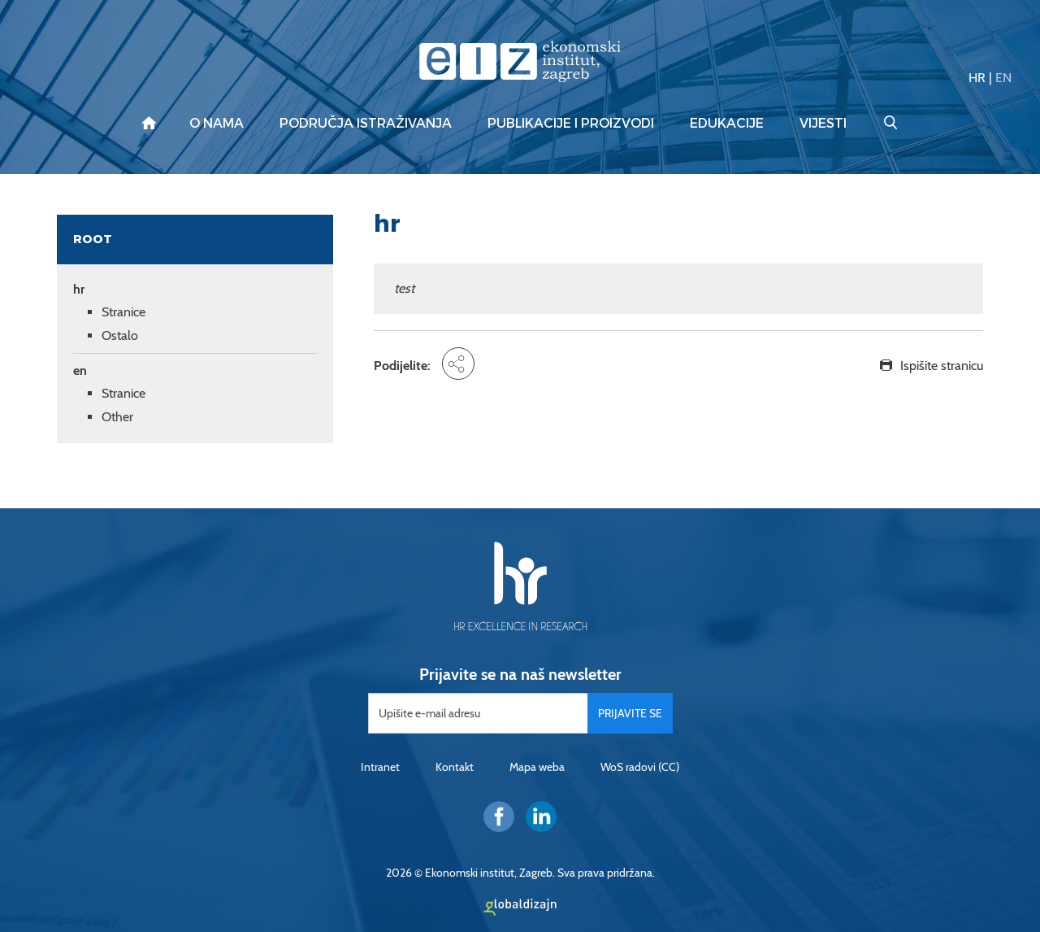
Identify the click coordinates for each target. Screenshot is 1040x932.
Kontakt (455, 767)
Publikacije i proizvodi (571, 123)
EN (1003, 77)
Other (117, 417)
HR (977, 77)
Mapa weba (537, 767)
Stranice (123, 312)
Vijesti (823, 123)
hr (78, 289)
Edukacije (727, 123)
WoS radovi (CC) (639, 767)
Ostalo (120, 335)
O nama (216, 123)
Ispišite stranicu (941, 365)
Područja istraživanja (366, 123)
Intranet (380, 767)
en (80, 370)
